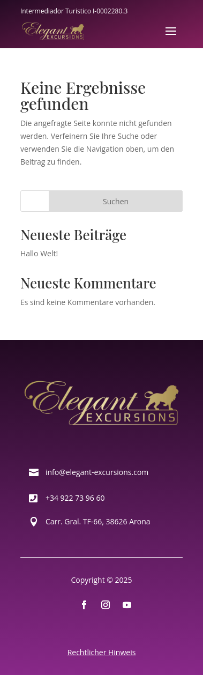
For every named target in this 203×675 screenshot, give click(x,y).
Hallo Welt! (39, 253)
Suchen (116, 201)
